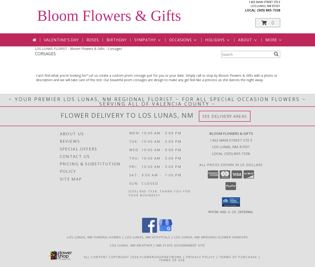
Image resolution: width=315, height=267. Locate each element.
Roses (92, 39)
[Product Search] (247, 54)
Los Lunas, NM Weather (131, 245)
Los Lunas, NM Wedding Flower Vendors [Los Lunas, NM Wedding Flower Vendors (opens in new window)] (211, 237)
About (248, 39)
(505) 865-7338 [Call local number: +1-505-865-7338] (268, 10)
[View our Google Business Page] (165, 231)
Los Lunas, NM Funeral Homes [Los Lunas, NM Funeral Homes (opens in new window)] (94, 237)
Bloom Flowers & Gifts (109, 15)
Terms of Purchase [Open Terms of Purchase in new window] (238, 257)
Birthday (117, 39)
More (274, 39)
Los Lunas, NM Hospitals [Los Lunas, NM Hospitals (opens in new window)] (147, 237)
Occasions (183, 39)
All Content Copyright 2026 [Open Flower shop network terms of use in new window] (111, 257)
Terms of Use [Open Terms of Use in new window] (172, 260)
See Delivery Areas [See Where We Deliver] (224, 116)
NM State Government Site (180, 245)
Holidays (217, 39)
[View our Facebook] (149, 231)
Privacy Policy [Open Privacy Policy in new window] (200, 257)
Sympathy (147, 39)
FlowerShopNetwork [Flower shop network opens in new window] (161, 257)
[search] (276, 54)
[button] (267, 22)
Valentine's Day (61, 39)
